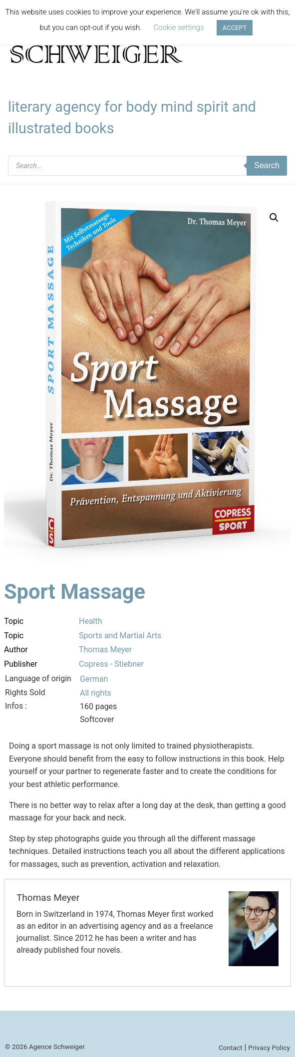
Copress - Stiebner (111, 664)
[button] (274, 218)
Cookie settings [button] (179, 27)
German (94, 679)
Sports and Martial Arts (120, 635)
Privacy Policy (269, 1048)
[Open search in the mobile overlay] (147, 166)
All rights (95, 693)
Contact (231, 1048)
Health (90, 621)
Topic (13, 621)
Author (16, 649)
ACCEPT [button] (235, 27)
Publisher (20, 664)
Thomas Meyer (105, 649)
